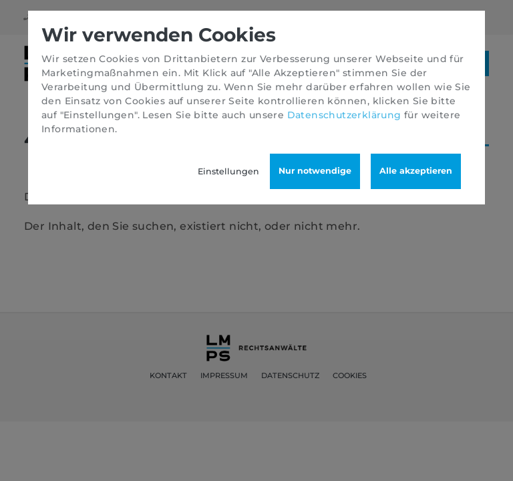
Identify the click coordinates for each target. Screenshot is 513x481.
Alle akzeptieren (415, 171)
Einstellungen (228, 171)
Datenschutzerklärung (344, 115)
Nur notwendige (315, 171)
